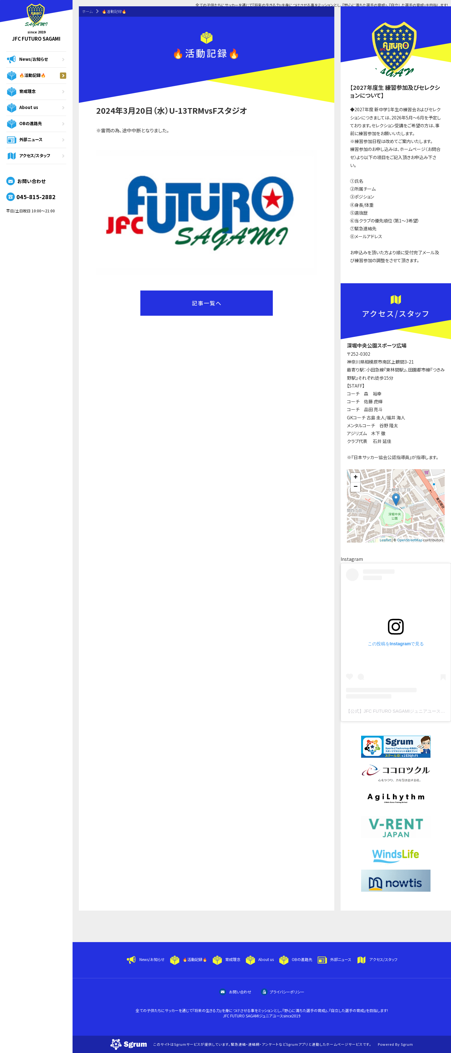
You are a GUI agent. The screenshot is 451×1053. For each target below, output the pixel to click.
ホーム (87, 11)
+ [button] (356, 477)
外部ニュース (36, 140)
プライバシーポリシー (282, 991)
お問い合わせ (25, 181)
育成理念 (36, 91)
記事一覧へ (207, 303)
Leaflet (385, 539)
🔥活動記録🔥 (36, 75)
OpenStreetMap (409, 539)
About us (36, 107)
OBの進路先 (36, 123)
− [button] (356, 487)
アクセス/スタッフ (36, 156)
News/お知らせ (36, 59)
